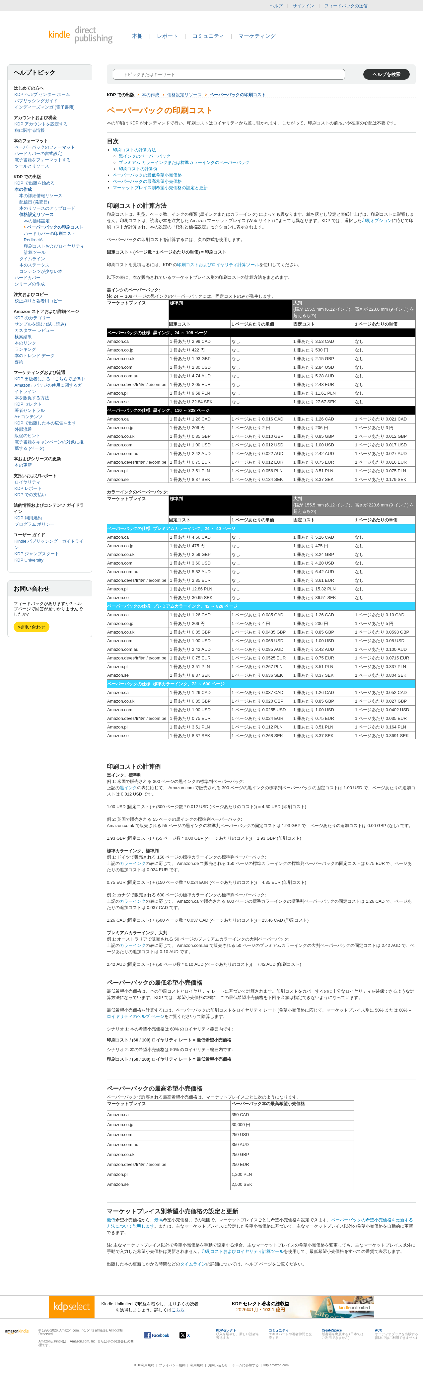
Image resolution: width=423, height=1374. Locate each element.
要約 (19, 361)
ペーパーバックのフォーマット (45, 147)
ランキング (25, 349)
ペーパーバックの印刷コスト (55, 227)
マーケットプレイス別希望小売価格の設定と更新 (160, 187)
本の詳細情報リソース (40, 195)
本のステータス (34, 265)
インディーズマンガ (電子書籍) (45, 107)
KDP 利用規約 (28, 517)
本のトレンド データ (35, 355)
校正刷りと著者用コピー (38, 300)
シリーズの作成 (30, 283)
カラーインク (133, 863)
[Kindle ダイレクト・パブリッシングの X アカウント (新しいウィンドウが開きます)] (191, 1335)
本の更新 (23, 465)
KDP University (29, 560)
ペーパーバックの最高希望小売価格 (147, 181)
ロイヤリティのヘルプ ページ (135, 1016)
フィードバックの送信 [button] (349, 6)
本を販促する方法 (32, 397)
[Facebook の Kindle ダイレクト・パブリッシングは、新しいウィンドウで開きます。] (156, 1335)
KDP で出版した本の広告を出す (45, 422)
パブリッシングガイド (36, 100)
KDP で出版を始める (35, 183)
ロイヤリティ (27, 482)
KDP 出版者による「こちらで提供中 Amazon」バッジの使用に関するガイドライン (50, 385)
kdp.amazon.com (276, 1365)
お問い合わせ (31, 627)
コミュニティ (208, 36)
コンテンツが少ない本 (40, 271)
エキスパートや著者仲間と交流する (290, 1334)
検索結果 (23, 336)
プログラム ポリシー (35, 524)
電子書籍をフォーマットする (43, 159)
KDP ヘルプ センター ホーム (42, 94)
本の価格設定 (37, 220)
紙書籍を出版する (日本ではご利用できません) (343, 1334)
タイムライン (32, 258)
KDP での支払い (30, 494)
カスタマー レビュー (35, 330)
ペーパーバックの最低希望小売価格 (147, 175)
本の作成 (23, 189)
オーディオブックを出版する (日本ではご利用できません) (396, 1334)
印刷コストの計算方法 (134, 149)
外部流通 (23, 429)
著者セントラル (30, 410)
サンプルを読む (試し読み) (40, 324)
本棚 (137, 36)
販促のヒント (27, 435)
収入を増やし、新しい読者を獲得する (237, 1334)
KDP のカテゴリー (32, 317)
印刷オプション (377, 220)
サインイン (303, 5)
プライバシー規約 (172, 1365)
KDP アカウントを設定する (41, 123)
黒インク (128, 787)
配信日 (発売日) (34, 201)
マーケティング (257, 36)
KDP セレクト (28, 404)
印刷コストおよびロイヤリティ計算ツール (218, 264)
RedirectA (33, 239)
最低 (111, 1219)
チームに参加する (245, 1365)
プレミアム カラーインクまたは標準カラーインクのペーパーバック (184, 162)
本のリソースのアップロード (47, 208)
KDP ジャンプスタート (37, 553)
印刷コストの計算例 (138, 168)
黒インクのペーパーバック (145, 156)
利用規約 (196, 1365)
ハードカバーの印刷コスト (50, 233)
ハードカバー (27, 277)
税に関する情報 (30, 130)
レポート (167, 36)
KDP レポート (28, 488)
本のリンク (25, 343)
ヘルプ (276, 5)
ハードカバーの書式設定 (38, 153)
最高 (158, 1219)
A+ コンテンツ (29, 416)
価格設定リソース (36, 214)
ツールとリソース (32, 166)
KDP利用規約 (144, 1365)
